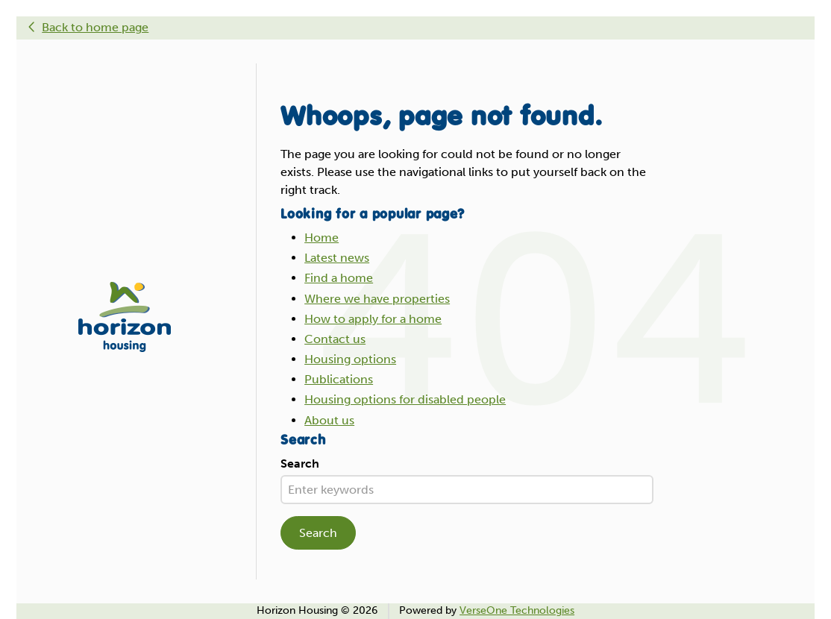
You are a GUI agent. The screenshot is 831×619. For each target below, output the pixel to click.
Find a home (338, 278)
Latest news (336, 258)
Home (321, 237)
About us (329, 420)
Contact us (335, 339)
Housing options (350, 359)
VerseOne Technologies (517, 610)
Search (299, 463)
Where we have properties (377, 299)
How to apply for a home (373, 319)
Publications (338, 379)
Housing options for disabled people (405, 399)
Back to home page (95, 27)
